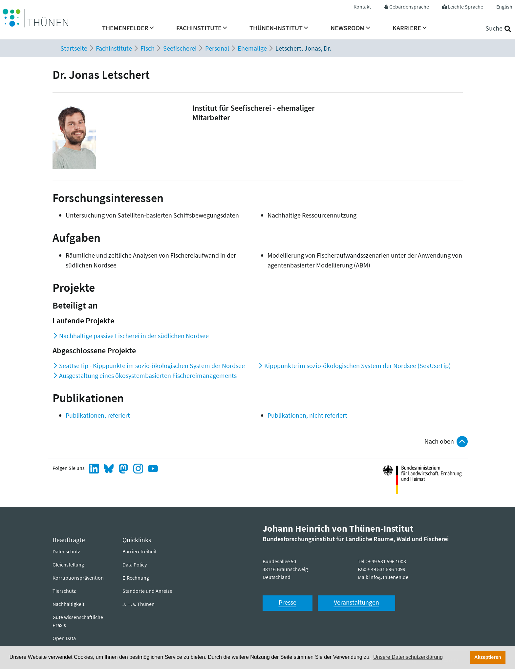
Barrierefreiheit (139, 551)
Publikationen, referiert (98, 415)
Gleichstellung (68, 564)
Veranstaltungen (356, 602)
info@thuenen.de (388, 577)
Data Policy (134, 564)
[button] (128, 29)
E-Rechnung (135, 577)
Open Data (64, 638)
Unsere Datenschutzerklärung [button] (408, 657)
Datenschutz (66, 551)
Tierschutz (64, 591)
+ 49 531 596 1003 (387, 561)
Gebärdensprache (409, 6)
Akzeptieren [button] (487, 657)
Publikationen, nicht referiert (307, 415)
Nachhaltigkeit (68, 604)
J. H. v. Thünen (138, 604)
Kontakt (362, 6)
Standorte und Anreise (147, 591)
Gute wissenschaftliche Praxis (78, 621)
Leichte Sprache (465, 6)
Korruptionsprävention (78, 577)
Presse (287, 602)
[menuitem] (128, 29)
